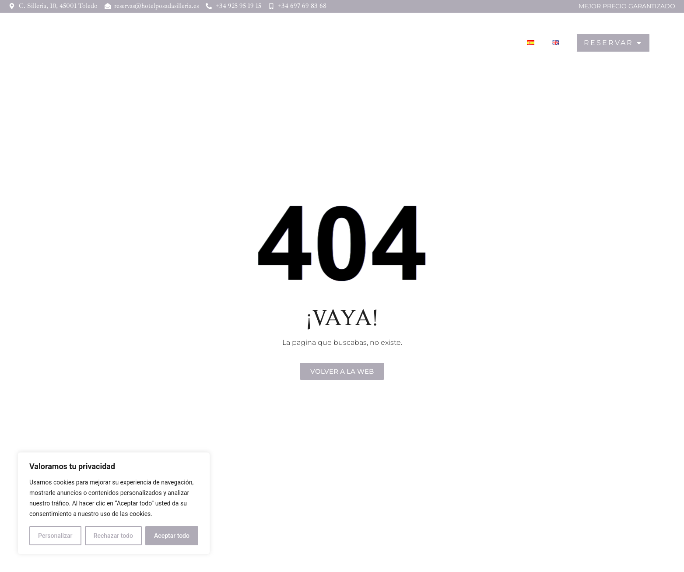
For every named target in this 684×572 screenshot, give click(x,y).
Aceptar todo (171, 535)
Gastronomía (433, 43)
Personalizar (55, 535)
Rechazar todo (113, 535)
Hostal (378, 43)
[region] (114, 503)
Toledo (487, 43)
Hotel (337, 43)
